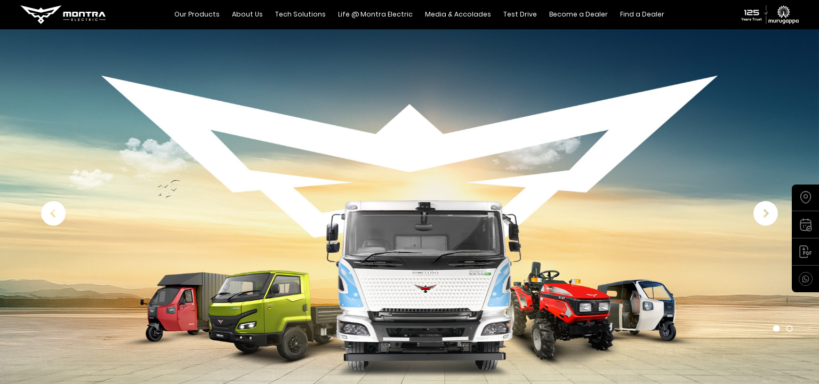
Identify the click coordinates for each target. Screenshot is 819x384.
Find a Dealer (642, 14)
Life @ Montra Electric (375, 14)
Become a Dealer (578, 14)
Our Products (197, 14)
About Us (247, 14)
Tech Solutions (300, 14)
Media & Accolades (458, 14)
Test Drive (520, 14)
